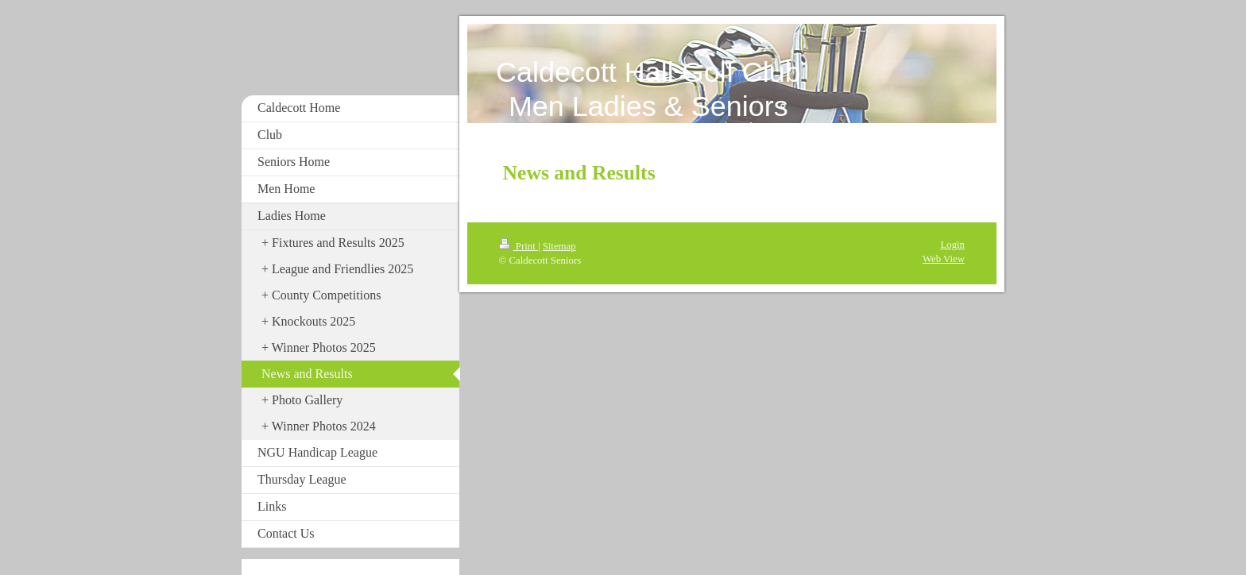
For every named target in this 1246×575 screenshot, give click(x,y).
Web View (944, 258)
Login (952, 244)
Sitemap (559, 246)
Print (518, 246)
